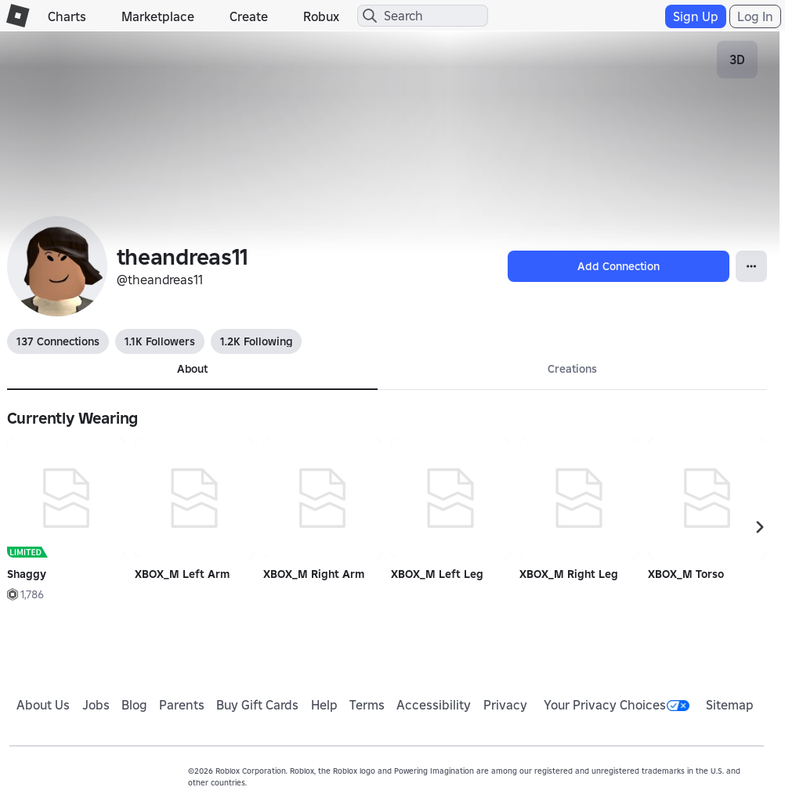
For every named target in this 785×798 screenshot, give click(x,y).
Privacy (505, 705)
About (192, 369)
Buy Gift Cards (257, 705)
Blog (134, 705)
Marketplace (157, 16)
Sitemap (730, 705)
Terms (367, 705)
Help (324, 705)
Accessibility (433, 705)
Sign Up (695, 16)
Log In (755, 16)
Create (249, 16)
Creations (572, 369)
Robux (321, 16)
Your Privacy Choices (616, 705)
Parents (181, 705)
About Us (43, 705)
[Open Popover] (751, 266)
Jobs (96, 705)
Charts (67, 16)
